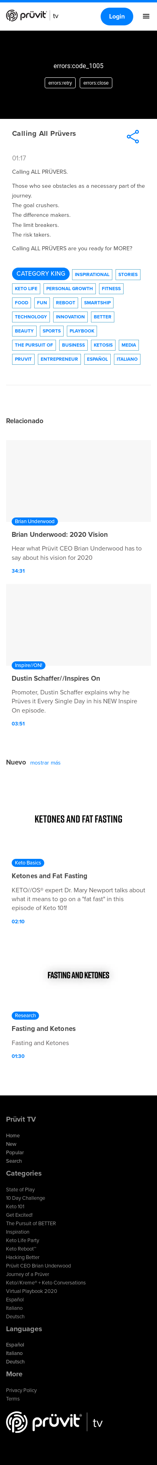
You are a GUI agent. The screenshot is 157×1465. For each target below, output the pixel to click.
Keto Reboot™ (21, 1249)
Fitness (111, 288)
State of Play (20, 1190)
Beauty (24, 331)
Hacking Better (22, 1257)
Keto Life (26, 288)
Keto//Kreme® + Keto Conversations (46, 1283)
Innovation (70, 317)
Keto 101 (15, 1206)
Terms (13, 1399)
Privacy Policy (21, 1390)
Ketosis (103, 345)
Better (103, 317)
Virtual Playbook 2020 (31, 1291)
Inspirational (92, 274)
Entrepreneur (59, 359)
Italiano (127, 359)
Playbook (82, 331)
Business (73, 345)
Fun (42, 302)
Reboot (65, 302)
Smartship (97, 302)
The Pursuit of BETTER (31, 1223)
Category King (41, 273)
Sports (52, 331)
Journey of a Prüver (27, 1274)
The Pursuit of (34, 345)
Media (129, 345)
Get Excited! (19, 1215)
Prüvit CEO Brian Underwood (38, 1266)
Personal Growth (69, 288)
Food (21, 302)
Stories (128, 274)
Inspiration (17, 1232)
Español (97, 359)
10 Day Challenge (25, 1198)
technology (31, 317)
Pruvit (23, 359)
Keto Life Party (22, 1240)
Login (117, 16)
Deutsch (15, 1316)
